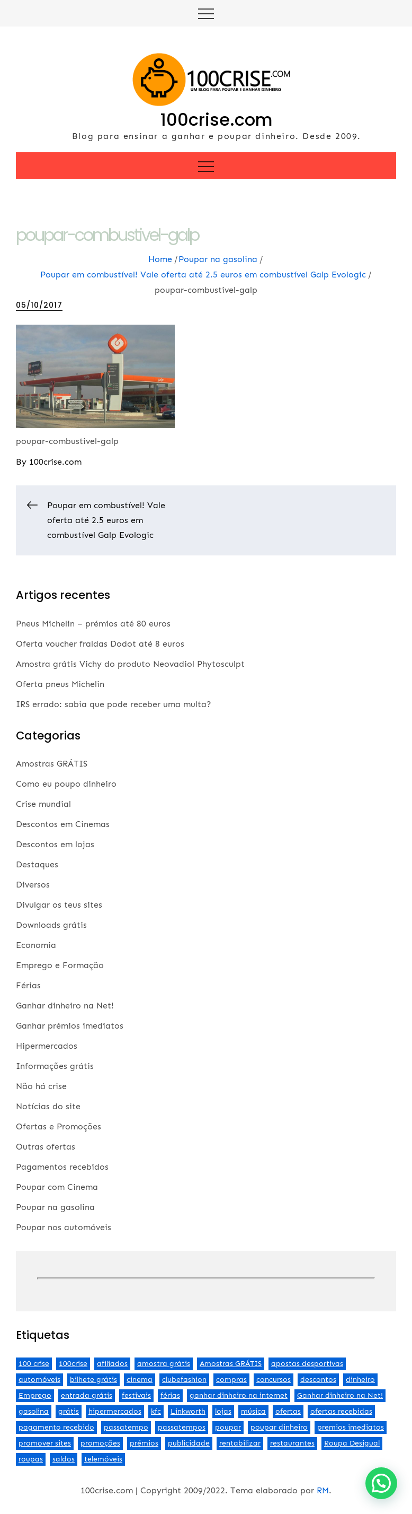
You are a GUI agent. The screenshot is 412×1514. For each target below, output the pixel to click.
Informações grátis (55, 1066)
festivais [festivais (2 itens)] (136, 1395)
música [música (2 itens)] (253, 1411)
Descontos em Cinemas (63, 824)
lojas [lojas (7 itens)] (223, 1411)
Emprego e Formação (60, 965)
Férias (28, 985)
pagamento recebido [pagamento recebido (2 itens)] (56, 1427)
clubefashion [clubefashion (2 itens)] (184, 1379)
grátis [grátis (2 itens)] (68, 1411)
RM (323, 1490)
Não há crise (41, 1086)
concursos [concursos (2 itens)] (273, 1379)
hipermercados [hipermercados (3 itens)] (114, 1411)
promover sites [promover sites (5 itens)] (45, 1443)
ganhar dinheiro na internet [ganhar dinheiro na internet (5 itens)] (239, 1395)
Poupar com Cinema (57, 1187)
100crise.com (216, 120)
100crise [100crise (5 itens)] (73, 1363)
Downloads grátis (51, 925)
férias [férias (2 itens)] (170, 1395)
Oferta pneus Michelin (60, 684)
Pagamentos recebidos (62, 1167)
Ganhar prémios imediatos (69, 1026)
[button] (381, 1483)
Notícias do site (48, 1106)
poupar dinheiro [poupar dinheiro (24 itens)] (279, 1427)
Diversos (33, 885)
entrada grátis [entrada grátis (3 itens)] (86, 1395)
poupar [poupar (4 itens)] (228, 1427)
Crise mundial (43, 804)
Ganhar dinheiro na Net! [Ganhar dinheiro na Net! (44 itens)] (340, 1395)
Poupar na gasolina (55, 1207)
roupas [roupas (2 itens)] (31, 1459)
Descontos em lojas (55, 844)
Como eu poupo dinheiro (66, 784)
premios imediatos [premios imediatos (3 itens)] (350, 1427)
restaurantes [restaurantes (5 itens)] (292, 1443)
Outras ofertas (45, 1147)
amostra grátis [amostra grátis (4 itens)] (163, 1363)
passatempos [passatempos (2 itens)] (181, 1427)
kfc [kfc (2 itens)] (156, 1411)
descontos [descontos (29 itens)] (318, 1379)
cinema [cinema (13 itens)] (140, 1379)
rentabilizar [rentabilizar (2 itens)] (240, 1443)
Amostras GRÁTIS (51, 764)
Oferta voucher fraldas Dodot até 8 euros (100, 644)
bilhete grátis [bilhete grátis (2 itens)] (93, 1379)
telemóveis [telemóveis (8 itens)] (103, 1459)
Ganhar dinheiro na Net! (65, 1005)
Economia (36, 945)
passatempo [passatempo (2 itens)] (126, 1427)
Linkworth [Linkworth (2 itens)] (188, 1411)
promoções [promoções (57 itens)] (100, 1443)
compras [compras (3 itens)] (231, 1379)
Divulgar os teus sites (59, 905)
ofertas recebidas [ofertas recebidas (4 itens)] (341, 1411)
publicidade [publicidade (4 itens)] (189, 1443)
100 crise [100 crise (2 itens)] (34, 1363)
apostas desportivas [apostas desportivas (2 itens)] (307, 1363)
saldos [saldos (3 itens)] (63, 1459)
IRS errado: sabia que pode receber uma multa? (113, 704)
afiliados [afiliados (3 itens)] (112, 1363)
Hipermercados (46, 1046)
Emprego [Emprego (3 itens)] (35, 1395)
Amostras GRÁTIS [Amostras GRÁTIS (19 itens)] (231, 1363)
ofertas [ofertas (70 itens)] (288, 1411)
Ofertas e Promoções (58, 1126)
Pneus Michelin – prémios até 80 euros (93, 624)
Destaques (37, 864)
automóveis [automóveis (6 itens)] (39, 1379)
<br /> (206, 1278)
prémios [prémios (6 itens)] (144, 1443)
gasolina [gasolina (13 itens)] (34, 1411)
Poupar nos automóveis (63, 1227)
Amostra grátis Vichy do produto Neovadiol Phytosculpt (130, 664)
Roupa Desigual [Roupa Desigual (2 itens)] (352, 1443)
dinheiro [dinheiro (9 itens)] (360, 1379)
